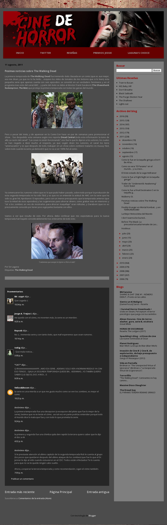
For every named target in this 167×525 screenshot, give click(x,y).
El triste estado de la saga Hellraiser (139, 172)
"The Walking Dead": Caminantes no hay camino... (138, 379)
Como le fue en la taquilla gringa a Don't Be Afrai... (141, 161)
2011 (122, 136)
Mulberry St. (127, 196)
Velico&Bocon (21, 387)
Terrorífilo (125, 375)
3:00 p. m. (18, 355)
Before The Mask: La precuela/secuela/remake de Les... (140, 223)
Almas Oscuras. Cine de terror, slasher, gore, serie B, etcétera (136, 320)
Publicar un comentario (22, 478)
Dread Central (68, 137)
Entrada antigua (98, 492)
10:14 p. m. (19, 338)
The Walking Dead (24, 269)
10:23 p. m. (19, 398)
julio (124, 233)
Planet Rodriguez (129, 343)
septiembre (128, 152)
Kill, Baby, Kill (125, 86)
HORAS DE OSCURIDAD (131, 328)
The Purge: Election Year (130, 96)
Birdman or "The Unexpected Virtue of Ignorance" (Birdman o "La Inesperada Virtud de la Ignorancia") (138, 368)
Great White (125, 324)
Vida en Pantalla (128, 363)
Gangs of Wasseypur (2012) (132, 358)
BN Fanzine (126, 292)
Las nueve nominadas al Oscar (134, 338)
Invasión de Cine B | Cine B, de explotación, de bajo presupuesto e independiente (138, 353)
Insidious (126, 228)
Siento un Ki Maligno (131, 301)
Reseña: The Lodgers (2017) (133, 331)
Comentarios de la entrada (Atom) (34, 498)
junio (124, 237)
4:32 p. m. (18, 441)
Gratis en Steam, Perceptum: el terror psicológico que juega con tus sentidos (138, 313)
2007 (122, 275)
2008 (122, 271)
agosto (125, 156)
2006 (122, 279)
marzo (125, 249)
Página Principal (61, 492)
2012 (122, 132)
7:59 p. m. (18, 472)
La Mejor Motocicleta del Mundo (137, 213)
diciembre (127, 140)
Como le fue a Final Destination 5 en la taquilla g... (140, 191)
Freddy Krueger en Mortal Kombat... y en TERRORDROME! (141, 208)
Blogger (92, 515)
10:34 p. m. (19, 304)
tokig (17, 347)
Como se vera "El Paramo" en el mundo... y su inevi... (137, 167)
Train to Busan (126, 82)
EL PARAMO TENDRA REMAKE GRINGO (137, 392)
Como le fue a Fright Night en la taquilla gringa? (140, 178)
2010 (122, 262)
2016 (122, 116)
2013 (122, 128)
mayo (125, 241)
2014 (122, 124)
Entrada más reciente (20, 492)
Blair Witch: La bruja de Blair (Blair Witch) (138, 345)
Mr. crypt (19, 296)
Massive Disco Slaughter (133, 385)
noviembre (127, 144)
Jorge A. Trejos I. (23, 313)
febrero (126, 253)
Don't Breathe (125, 89)
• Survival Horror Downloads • (136, 309)
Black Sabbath (126, 93)
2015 (122, 120)
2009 (122, 266)
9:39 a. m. (18, 378)
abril (124, 245)
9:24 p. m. (18, 421)
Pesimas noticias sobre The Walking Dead (139, 202)
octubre (126, 148)
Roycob (18, 330)
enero (125, 257)
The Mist (23, 88)
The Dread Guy (128, 390)
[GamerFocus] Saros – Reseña (134, 304)
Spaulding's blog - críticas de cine (138, 336)
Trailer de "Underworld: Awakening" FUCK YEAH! (139, 185)
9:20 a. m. (18, 321)
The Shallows (125, 100)
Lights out (123, 104)
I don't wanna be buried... (134, 217)
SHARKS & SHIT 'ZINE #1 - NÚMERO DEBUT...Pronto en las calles (136, 295)
